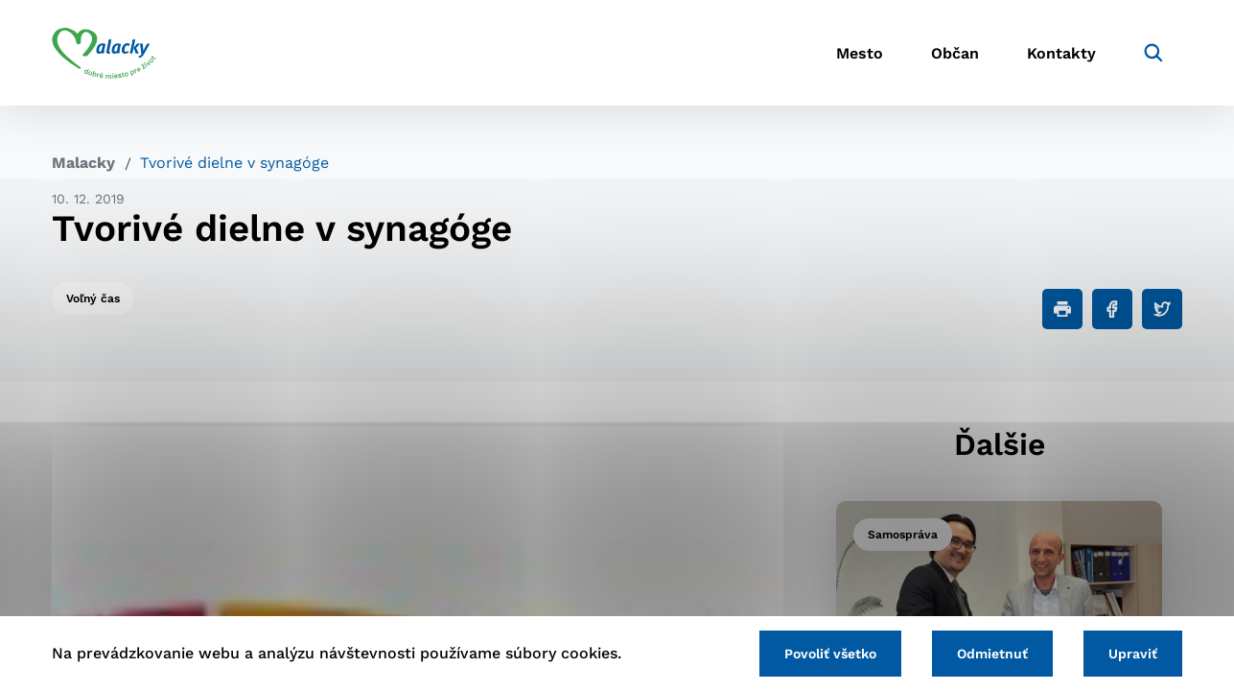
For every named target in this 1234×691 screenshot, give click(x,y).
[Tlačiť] (1062, 309)
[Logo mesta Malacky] (104, 53)
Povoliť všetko (830, 653)
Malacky (83, 163)
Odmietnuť (992, 653)
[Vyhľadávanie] (1153, 52)
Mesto (859, 53)
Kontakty (1061, 53)
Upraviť (1132, 653)
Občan (955, 53)
